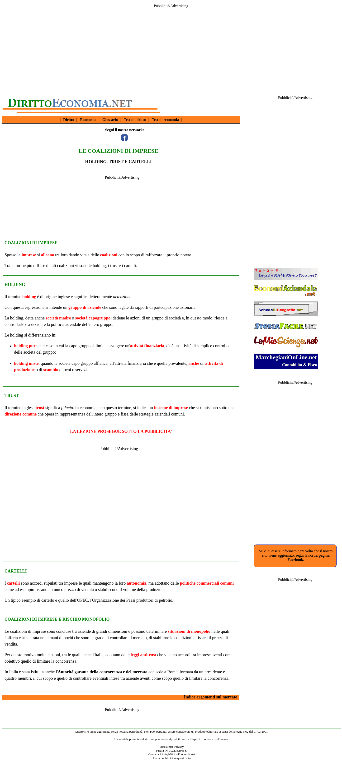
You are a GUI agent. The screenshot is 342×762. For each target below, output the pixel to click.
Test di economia (165, 120)
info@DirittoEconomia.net (178, 754)
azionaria (187, 307)
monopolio (200, 631)
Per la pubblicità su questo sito (171, 758)
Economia (88, 120)
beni (67, 369)
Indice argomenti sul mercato (210, 697)
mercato (140, 637)
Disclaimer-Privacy (172, 746)
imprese (29, 255)
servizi (81, 369)
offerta (12, 637)
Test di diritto (135, 120)
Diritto (68, 120)
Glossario (110, 120)
